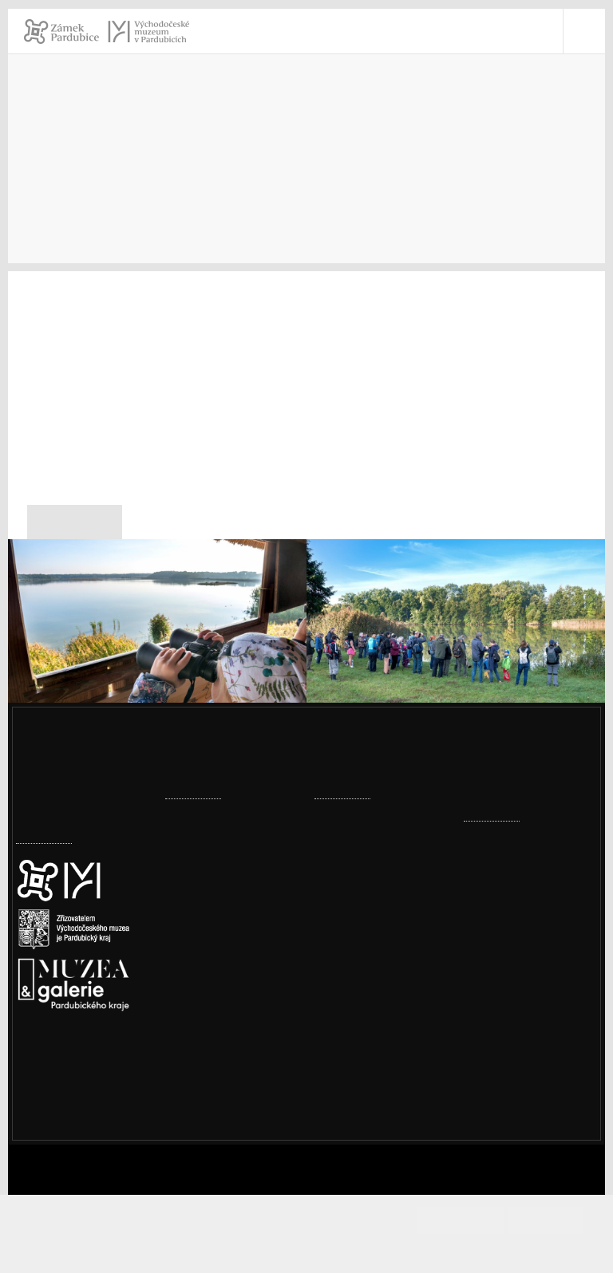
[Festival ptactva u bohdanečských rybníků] (157, 662)
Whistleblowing (528, 1153)
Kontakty (87, 195)
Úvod (30, 195)
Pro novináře (166, 195)
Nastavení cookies (69, 1107)
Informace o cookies (307, 1247)
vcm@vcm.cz (521, 1028)
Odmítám (546, 1220)
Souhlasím (475, 1220)
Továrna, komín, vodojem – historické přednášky (374, 1044)
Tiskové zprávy (262, 195)
